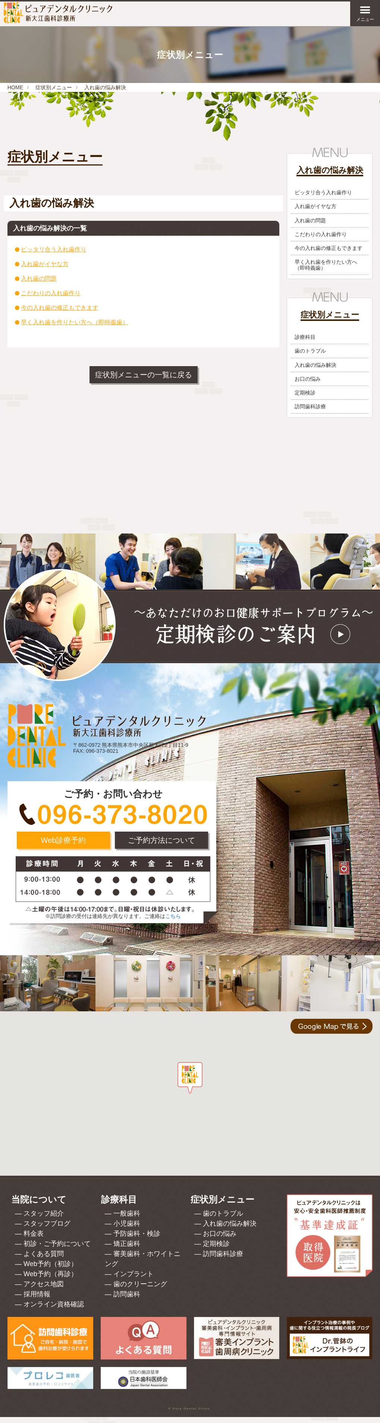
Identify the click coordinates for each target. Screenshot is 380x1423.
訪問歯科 (126, 1300)
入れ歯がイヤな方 (45, 264)
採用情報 (36, 1300)
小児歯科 (126, 1229)
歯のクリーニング (140, 1290)
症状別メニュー (53, 87)
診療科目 (305, 343)
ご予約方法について (161, 846)
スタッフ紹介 (43, 1219)
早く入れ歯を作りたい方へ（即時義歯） (74, 322)
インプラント (133, 1280)
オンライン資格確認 (53, 1310)
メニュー (365, 13)
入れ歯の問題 (39, 278)
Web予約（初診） (50, 1270)
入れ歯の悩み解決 (105, 87)
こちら (173, 922)
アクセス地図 (43, 1290)
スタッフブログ (46, 1229)
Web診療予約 (63, 846)
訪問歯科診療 (310, 412)
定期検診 (305, 399)
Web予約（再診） (50, 1280)
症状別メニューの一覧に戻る (143, 375)
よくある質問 (43, 1259)
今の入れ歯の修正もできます (59, 307)
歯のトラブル (310, 357)
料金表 (33, 1239)
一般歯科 (126, 1219)
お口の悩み (308, 385)
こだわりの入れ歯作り (51, 293)
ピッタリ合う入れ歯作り (54, 249)
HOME (15, 87)
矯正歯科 (126, 1249)
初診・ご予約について (57, 1249)
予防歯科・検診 (136, 1239)
